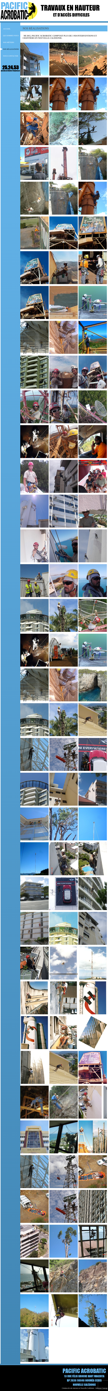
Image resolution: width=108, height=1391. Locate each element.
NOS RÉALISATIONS (11, 49)
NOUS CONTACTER (10, 56)
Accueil (6, 29)
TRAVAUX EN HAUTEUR (70, 7)
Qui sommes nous (11, 36)
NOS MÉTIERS (8, 42)
